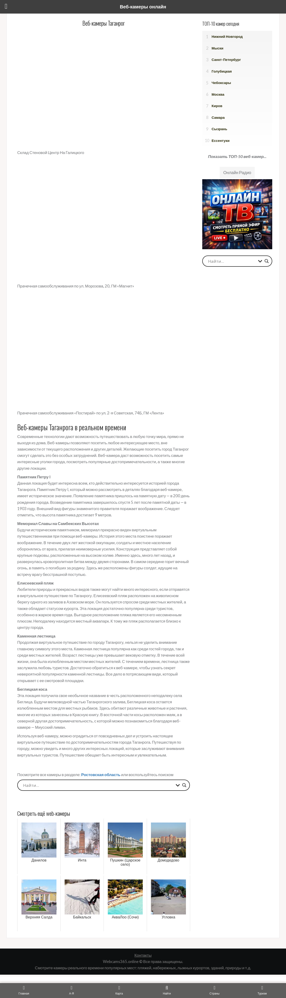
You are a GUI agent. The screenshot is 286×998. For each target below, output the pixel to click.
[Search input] (98, 785)
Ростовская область (100, 774)
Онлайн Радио (237, 172)
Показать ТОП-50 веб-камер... (237, 156)
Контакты (142, 955)
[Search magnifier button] (184, 785)
